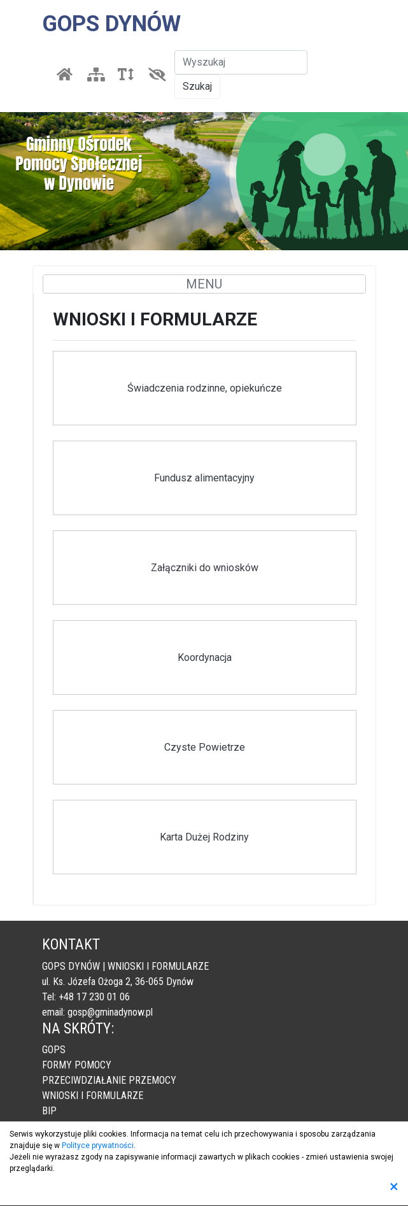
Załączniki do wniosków (204, 568)
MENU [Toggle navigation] (204, 284)
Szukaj (197, 86)
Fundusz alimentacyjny (204, 478)
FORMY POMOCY (76, 1065)
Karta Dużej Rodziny (204, 837)
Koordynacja (205, 657)
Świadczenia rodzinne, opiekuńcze (204, 388)
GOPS (54, 1050)
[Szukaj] (240, 62)
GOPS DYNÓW (111, 24)
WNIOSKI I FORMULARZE (92, 1095)
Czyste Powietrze (204, 747)
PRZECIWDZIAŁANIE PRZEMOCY (109, 1080)
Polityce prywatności (98, 1145)
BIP (49, 1111)
